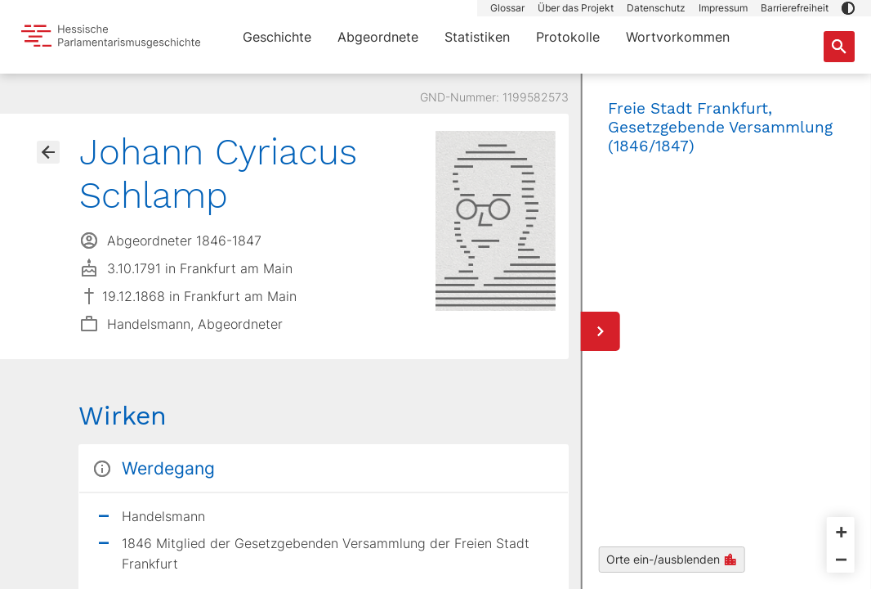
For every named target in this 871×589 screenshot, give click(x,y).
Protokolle (568, 37)
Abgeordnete (377, 37)
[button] (848, 8)
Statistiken (477, 37)
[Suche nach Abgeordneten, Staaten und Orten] (839, 46)
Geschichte (277, 37)
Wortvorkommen (678, 37)
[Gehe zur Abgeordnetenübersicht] (48, 152)
